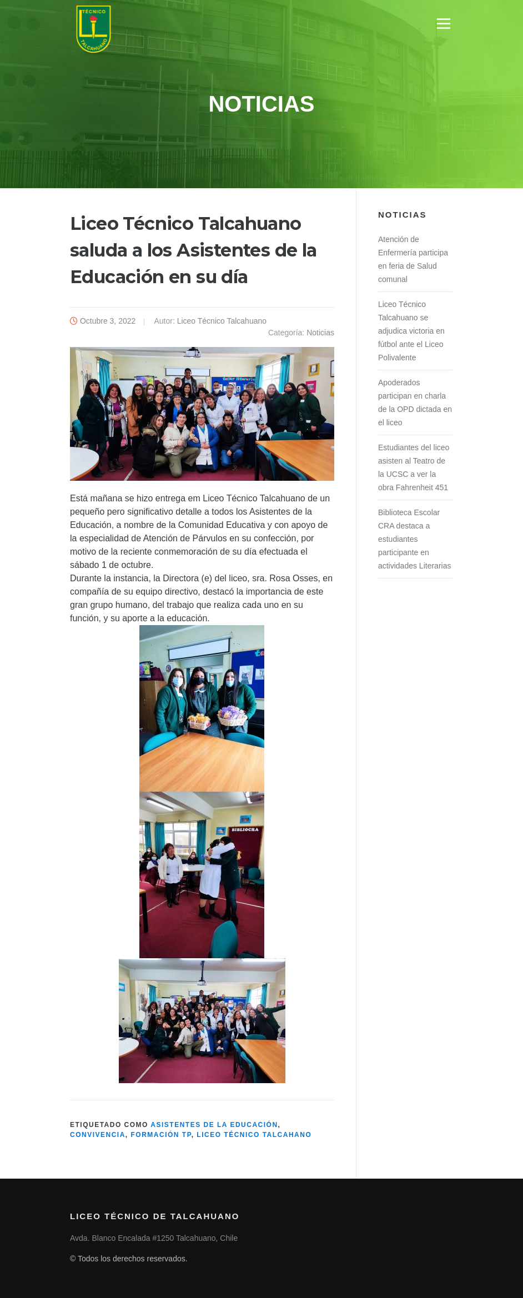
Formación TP (161, 1135)
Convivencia (97, 1135)
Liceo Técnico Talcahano (254, 1135)
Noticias (320, 332)
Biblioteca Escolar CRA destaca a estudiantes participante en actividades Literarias (414, 539)
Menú (443, 23)
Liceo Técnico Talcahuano (221, 320)
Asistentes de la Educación (214, 1125)
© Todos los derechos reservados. (129, 1258)
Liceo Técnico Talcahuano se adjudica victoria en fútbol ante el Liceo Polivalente (411, 331)
